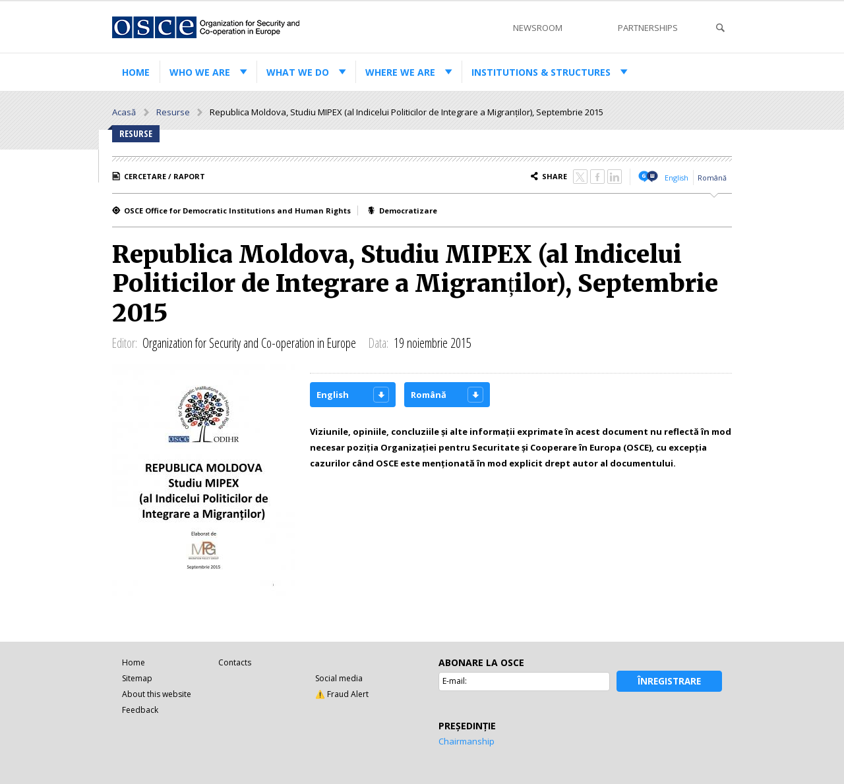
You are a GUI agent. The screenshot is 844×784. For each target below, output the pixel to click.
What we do (297, 72)
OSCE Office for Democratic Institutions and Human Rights (237, 210)
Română (712, 177)
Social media (339, 678)
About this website (156, 694)
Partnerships (648, 28)
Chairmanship (466, 741)
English (676, 177)
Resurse (173, 112)
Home (136, 72)
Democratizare (408, 210)
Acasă (124, 112)
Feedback (140, 709)
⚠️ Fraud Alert (342, 694)
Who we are (199, 72)
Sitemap (137, 678)
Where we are (400, 72)
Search (720, 28)
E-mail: (454, 680)
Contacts (234, 662)
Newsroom (537, 28)
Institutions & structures (541, 72)
